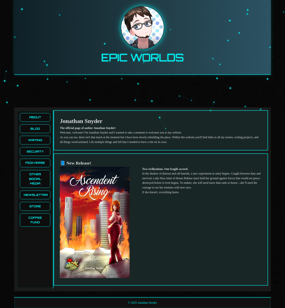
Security (35, 151)
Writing (35, 140)
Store (35, 206)
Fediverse (35, 163)
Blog (35, 128)
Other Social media (35, 178)
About (35, 117)
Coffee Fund (35, 220)
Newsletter (36, 195)
